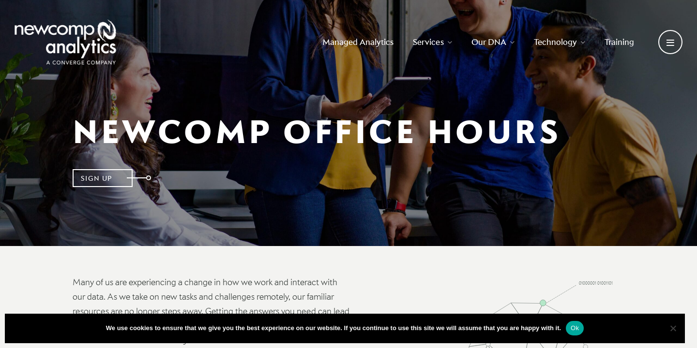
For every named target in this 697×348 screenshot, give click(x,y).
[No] (673, 328)
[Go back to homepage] (65, 42)
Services (432, 42)
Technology (559, 42)
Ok (575, 328)
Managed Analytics (358, 42)
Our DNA (493, 42)
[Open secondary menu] (670, 42)
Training (619, 42)
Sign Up (96, 178)
